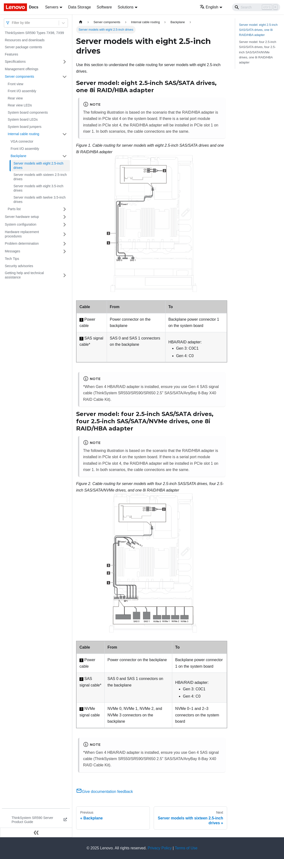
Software (104, 7)
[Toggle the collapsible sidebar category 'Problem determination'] (64, 244)
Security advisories (19, 266)
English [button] (209, 7)
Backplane (18, 156)
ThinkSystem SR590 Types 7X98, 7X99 (34, 33)
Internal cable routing (23, 134)
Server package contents (23, 47)
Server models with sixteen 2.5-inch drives (40, 177)
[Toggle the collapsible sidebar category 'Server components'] (64, 77)
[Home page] (80, 22)
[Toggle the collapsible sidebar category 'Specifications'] (64, 62)
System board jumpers (24, 127)
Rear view (15, 98)
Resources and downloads (25, 40)
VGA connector (22, 141)
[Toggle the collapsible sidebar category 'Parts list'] (64, 209)
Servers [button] (51, 7)
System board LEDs (23, 119)
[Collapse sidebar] (36, 832)
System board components (28, 112)
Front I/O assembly (22, 91)
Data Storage (79, 7)
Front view (15, 84)
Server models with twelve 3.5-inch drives (39, 199)
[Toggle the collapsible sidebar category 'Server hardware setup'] (64, 217)
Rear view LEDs (20, 105)
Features (11, 54)
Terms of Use (186, 848)
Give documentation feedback (104, 792)
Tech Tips (12, 259)
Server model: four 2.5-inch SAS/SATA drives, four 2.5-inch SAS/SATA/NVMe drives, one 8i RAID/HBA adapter (257, 52)
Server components (19, 76)
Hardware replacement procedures (22, 234)
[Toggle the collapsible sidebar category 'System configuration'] (64, 225)
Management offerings (21, 69)
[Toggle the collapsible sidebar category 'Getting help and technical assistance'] (64, 275)
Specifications (15, 61)
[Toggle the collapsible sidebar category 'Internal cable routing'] (64, 134)
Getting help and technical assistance (24, 275)
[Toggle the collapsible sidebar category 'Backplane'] (64, 156)
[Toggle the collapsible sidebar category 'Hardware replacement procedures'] (64, 234)
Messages (12, 251)
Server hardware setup (22, 217)
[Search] (256, 7)
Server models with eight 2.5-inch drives (38, 165)
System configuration (20, 224)
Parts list (14, 209)
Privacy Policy (160, 848)
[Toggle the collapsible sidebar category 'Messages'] (64, 251)
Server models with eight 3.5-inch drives (38, 188)
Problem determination (22, 243)
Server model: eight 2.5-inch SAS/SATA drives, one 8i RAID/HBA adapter (258, 30)
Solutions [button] (125, 7)
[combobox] (12, 23)
